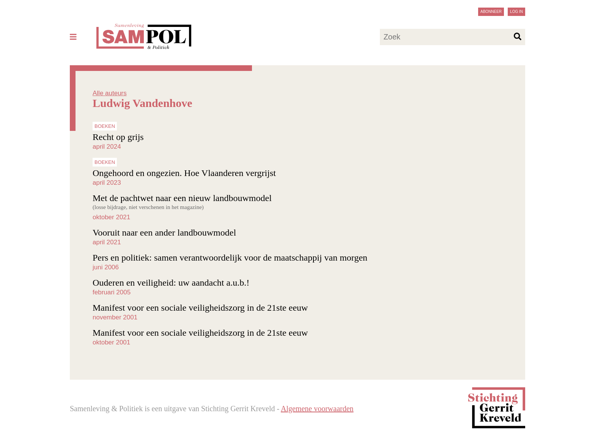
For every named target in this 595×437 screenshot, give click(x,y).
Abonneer (491, 11)
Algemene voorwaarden (317, 408)
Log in (516, 11)
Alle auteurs (110, 93)
